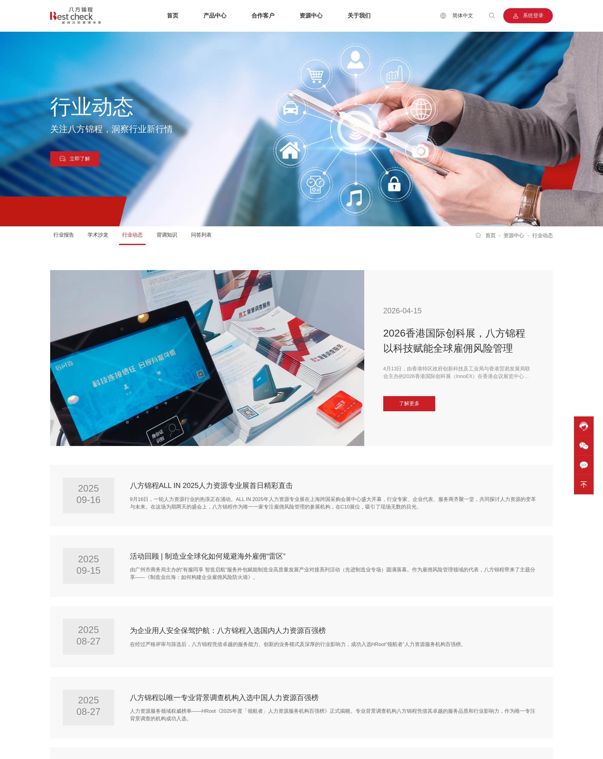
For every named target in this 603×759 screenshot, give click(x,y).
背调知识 (167, 235)
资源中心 (311, 15)
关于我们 (359, 15)
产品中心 (214, 15)
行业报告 (63, 235)
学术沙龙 (98, 235)
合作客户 (262, 15)
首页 (172, 15)
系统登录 (528, 16)
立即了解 (75, 159)
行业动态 (132, 235)
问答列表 (201, 235)
